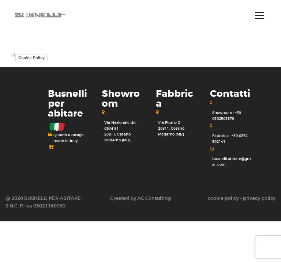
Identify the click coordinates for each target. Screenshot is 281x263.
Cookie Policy (31, 58)
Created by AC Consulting (140, 198)
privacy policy (259, 198)
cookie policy (223, 198)
